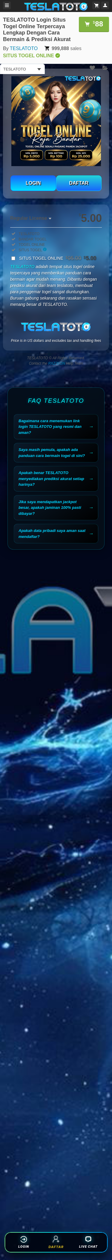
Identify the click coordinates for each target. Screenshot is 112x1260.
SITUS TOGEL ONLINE (57, 258)
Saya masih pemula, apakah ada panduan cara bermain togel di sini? (52, 452)
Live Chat (88, 1242)
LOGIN (33, 183)
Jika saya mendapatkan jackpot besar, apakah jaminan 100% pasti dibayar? (50, 508)
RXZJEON (56, 363)
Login (23, 1242)
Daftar (56, 1242)
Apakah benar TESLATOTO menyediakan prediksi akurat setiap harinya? (51, 478)
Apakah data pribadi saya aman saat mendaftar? (52, 533)
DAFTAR (78, 183)
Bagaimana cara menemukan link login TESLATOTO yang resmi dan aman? (50, 427)
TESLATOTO (24, 48)
